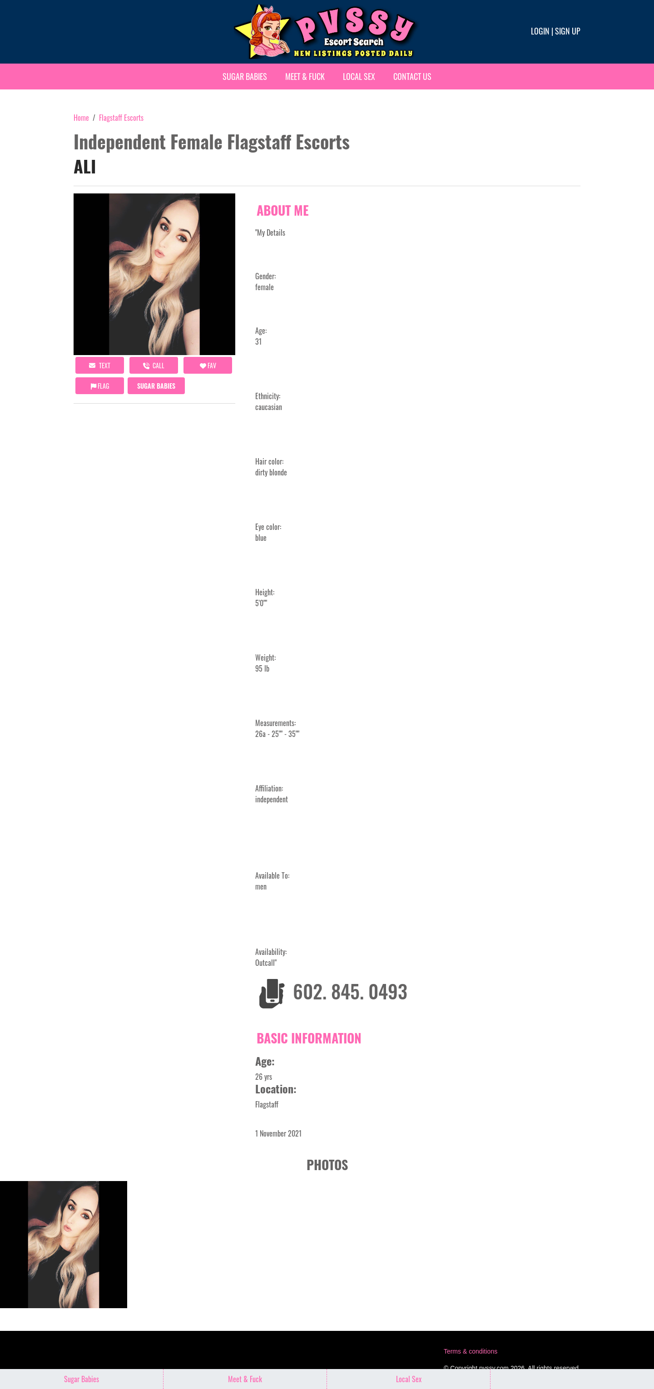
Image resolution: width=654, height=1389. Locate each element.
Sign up (567, 31)
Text (99, 365)
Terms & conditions (470, 1351)
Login (540, 31)
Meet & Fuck (305, 76)
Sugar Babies (245, 76)
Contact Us (412, 76)
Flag (100, 386)
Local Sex (359, 76)
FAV (208, 365)
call (153, 365)
